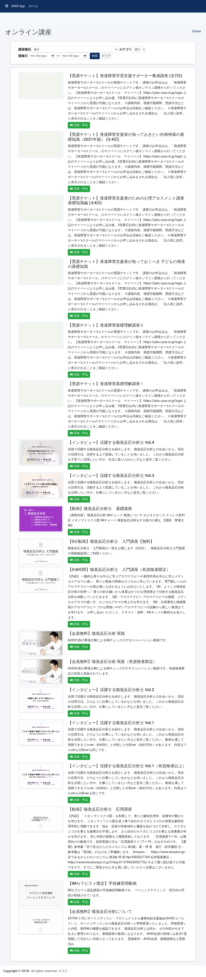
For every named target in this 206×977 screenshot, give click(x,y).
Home (196, 31)
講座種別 (24, 49)
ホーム (33, 6)
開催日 (23, 56)
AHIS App (15, 6)
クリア (106, 55)
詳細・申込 (79, 125)
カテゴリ (125, 49)
